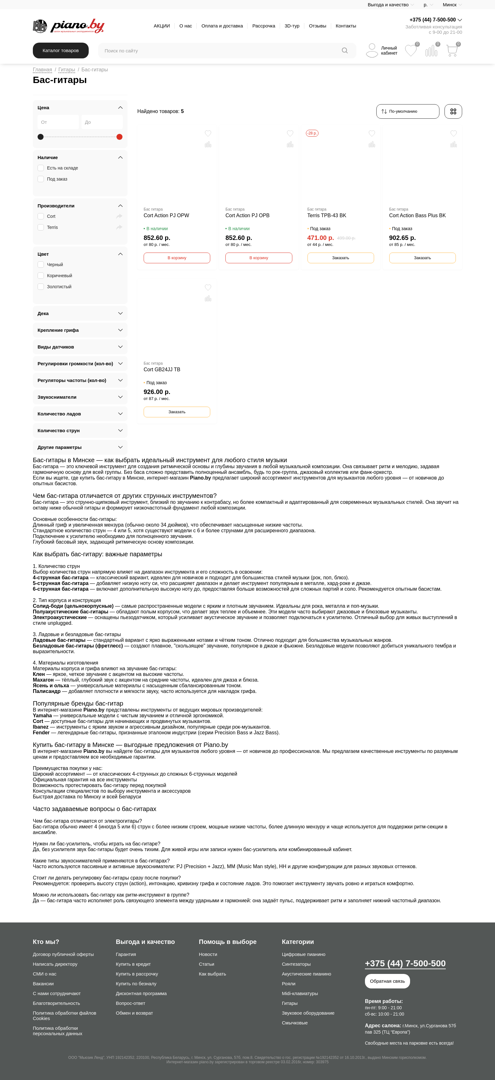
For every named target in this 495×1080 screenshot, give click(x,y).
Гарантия (126, 954)
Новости (208, 954)
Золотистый (55, 286)
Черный (51, 264)
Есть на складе (58, 167)
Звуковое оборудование (308, 1013)
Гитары (66, 69)
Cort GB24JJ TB (162, 369)
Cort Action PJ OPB (247, 215)
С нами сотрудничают (57, 993)
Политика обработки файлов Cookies (64, 1015)
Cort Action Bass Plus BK (417, 215)
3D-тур (292, 25)
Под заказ (53, 179)
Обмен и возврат (134, 1013)
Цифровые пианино (303, 954)
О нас (185, 25)
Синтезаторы (296, 964)
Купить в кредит (133, 964)
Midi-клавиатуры (300, 993)
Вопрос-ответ (130, 1003)
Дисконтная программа (141, 993)
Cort (47, 216)
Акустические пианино (306, 973)
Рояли (288, 983)
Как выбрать (212, 973)
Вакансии (43, 983)
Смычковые (295, 1022)
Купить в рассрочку (137, 973)
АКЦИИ (162, 25)
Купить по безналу (136, 983)
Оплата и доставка (222, 25)
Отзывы (317, 25)
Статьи (206, 964)
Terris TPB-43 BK (326, 215)
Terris (48, 227)
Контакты (346, 25)
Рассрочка (263, 25)
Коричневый (55, 275)
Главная (42, 69)
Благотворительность (56, 1003)
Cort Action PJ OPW (166, 215)
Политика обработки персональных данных (57, 1030)
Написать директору (55, 964)
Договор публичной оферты (63, 954)
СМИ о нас (45, 973)
